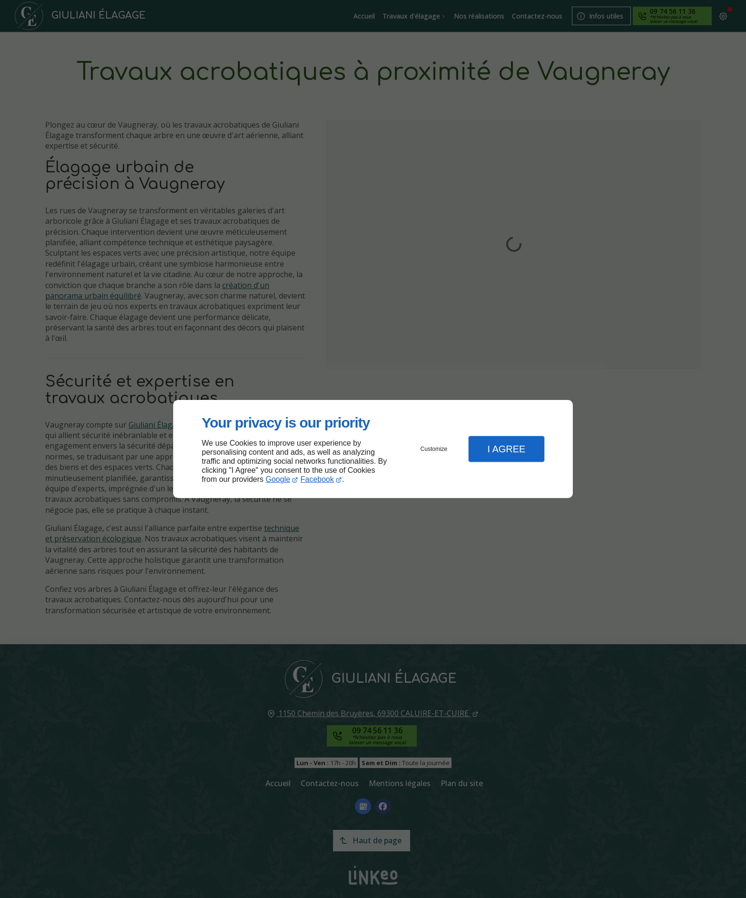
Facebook (317, 479)
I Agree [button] (506, 449)
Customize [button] (434, 449)
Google (277, 479)
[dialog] (373, 449)
